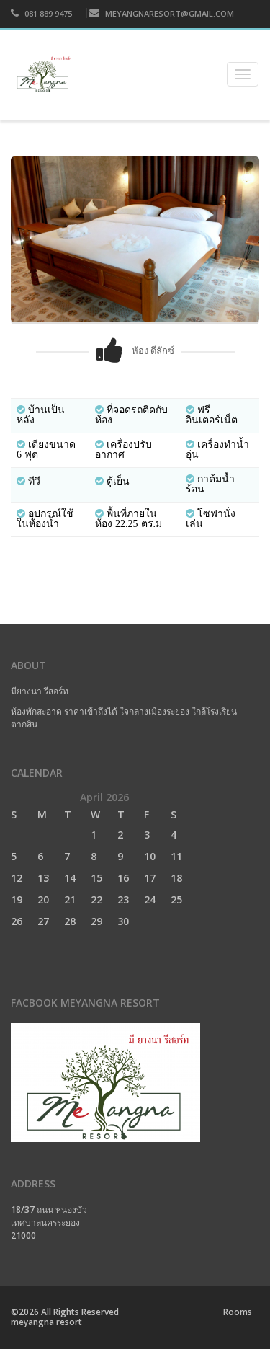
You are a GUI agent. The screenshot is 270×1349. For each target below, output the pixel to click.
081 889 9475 (41, 13)
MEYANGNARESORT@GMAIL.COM (161, 13)
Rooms (237, 1312)
